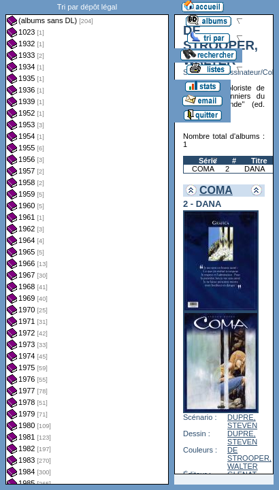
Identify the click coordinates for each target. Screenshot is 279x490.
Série (208, 161)
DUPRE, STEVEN (242, 421)
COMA (203, 169)
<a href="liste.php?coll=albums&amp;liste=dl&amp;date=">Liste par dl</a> (87, 242)
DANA (254, 169)
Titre (259, 161)
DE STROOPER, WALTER (249, 458)
